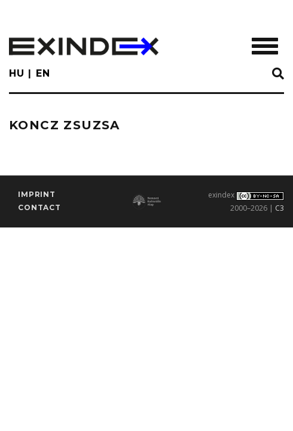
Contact (39, 207)
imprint (37, 194)
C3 (279, 208)
